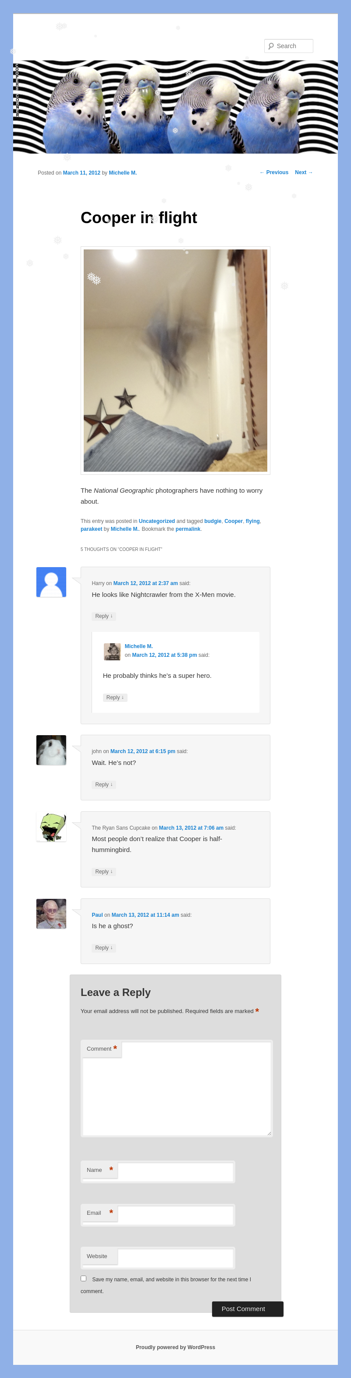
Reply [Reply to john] (104, 785)
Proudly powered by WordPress (175, 1347)
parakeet (91, 529)
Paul (97, 915)
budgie (212, 521)
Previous (273, 172)
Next (304, 172)
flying (253, 521)
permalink (188, 529)
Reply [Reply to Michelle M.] (115, 698)
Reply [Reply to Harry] (104, 616)
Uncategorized (157, 521)
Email (100, 1213)
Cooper (233, 521)
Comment (102, 1049)
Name (100, 1170)
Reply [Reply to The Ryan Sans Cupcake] (104, 872)
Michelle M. (123, 173)
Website (97, 1256)
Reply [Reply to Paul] (104, 948)
